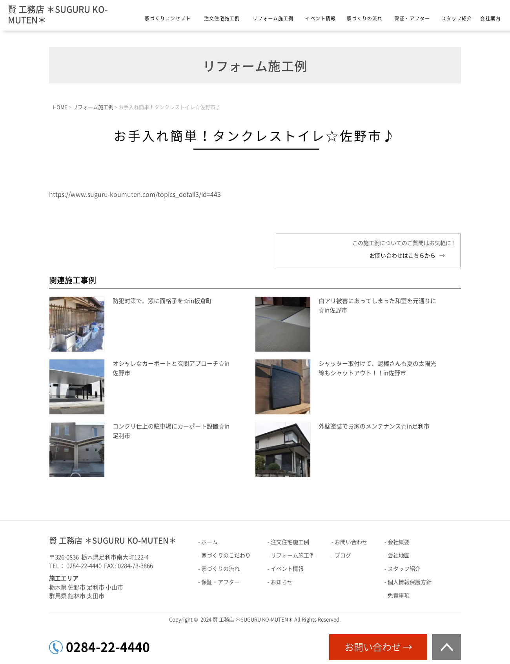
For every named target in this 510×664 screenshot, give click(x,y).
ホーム (209, 542)
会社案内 (490, 18)
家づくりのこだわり (226, 555)
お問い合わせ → (378, 647)
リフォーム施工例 (273, 18)
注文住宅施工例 (222, 18)
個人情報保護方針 (410, 582)
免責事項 (399, 595)
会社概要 (399, 542)
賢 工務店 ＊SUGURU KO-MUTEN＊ (58, 14)
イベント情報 (320, 18)
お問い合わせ (351, 542)
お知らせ (282, 582)
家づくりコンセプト (168, 18)
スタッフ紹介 (456, 18)
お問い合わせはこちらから (402, 255)
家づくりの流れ (364, 18)
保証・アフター (412, 18)
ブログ (343, 555)
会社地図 (399, 555)
